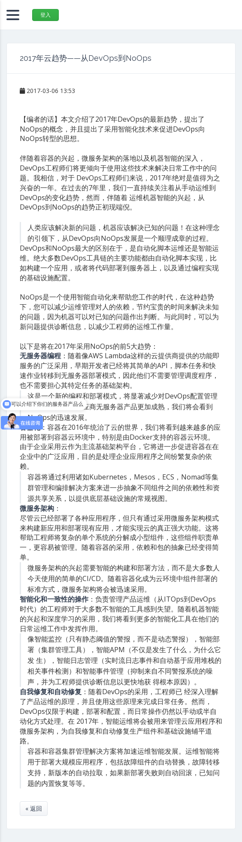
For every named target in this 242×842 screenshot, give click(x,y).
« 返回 (33, 808)
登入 (45, 14)
